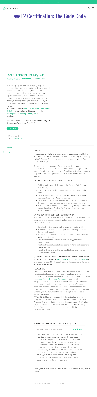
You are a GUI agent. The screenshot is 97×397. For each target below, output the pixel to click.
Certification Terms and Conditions (52, 279)
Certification (18, 138)
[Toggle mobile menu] (93, 8)
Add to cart (12, 128)
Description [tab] (7, 147)
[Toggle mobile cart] (89, 8)
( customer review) (38, 79)
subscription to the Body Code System (22, 113)
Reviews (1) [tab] (7, 152)
